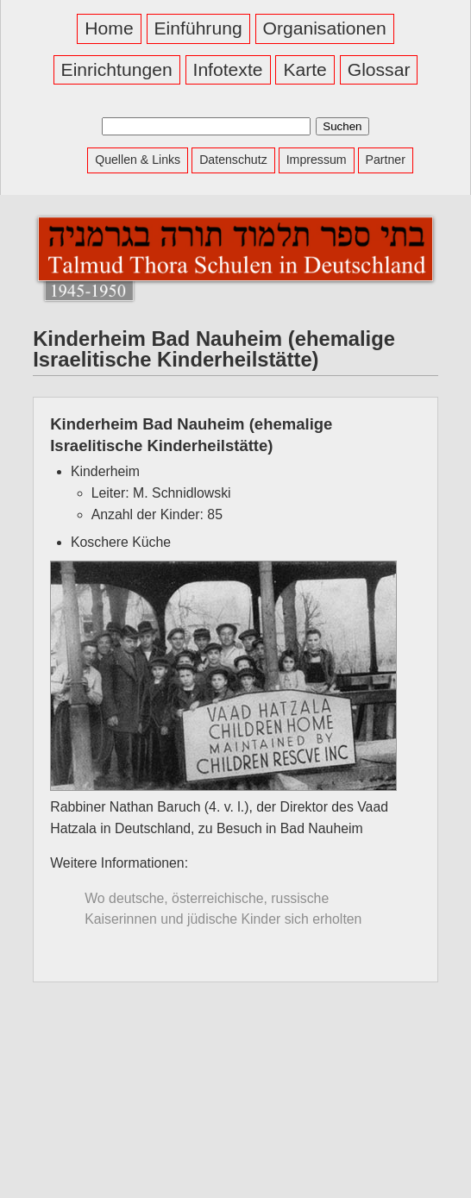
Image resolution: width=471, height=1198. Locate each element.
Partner (385, 159)
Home (109, 28)
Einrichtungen (117, 69)
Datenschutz (233, 159)
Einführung (198, 28)
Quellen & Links (137, 159)
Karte (304, 69)
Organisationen (324, 28)
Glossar (379, 69)
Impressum (316, 159)
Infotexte (228, 69)
